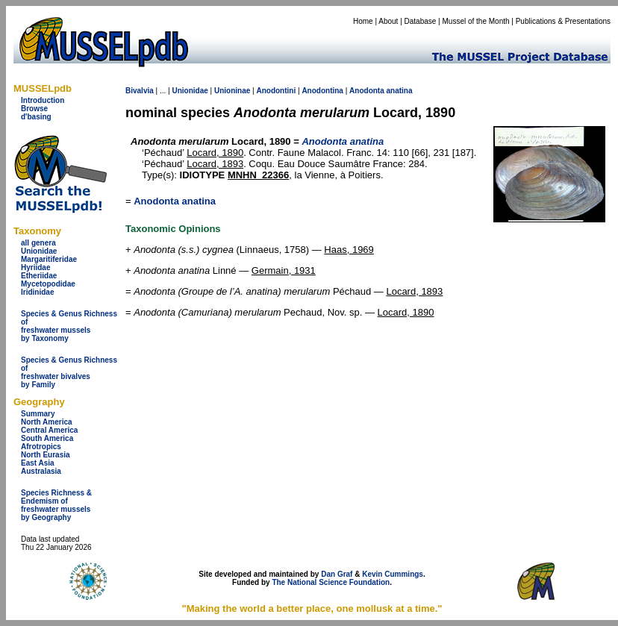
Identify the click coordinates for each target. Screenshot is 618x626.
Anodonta (366, 91)
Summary (38, 414)
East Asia (37, 463)
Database (421, 21)
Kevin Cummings (392, 574)
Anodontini (276, 91)
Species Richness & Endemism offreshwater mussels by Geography (56, 505)
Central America (49, 430)
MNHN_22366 (258, 175)
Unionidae (39, 251)
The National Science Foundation (331, 582)
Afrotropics (41, 446)
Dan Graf (336, 574)
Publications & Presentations (563, 21)
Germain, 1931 (284, 270)
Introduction (42, 100)
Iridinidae (37, 292)
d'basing (36, 117)
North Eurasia (45, 455)
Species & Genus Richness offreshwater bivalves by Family (69, 372)
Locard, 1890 (215, 152)
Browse (34, 108)
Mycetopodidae (48, 284)
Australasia (41, 471)
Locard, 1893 (215, 163)
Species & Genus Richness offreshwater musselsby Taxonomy (69, 326)
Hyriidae (35, 267)
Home (363, 21)
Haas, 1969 (349, 249)
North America (46, 422)
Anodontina (322, 91)
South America (47, 438)
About (388, 21)
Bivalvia (139, 91)
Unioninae (232, 91)
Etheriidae (39, 276)
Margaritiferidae (49, 259)
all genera (38, 243)
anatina (400, 91)
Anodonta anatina (175, 201)
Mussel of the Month (476, 21)
